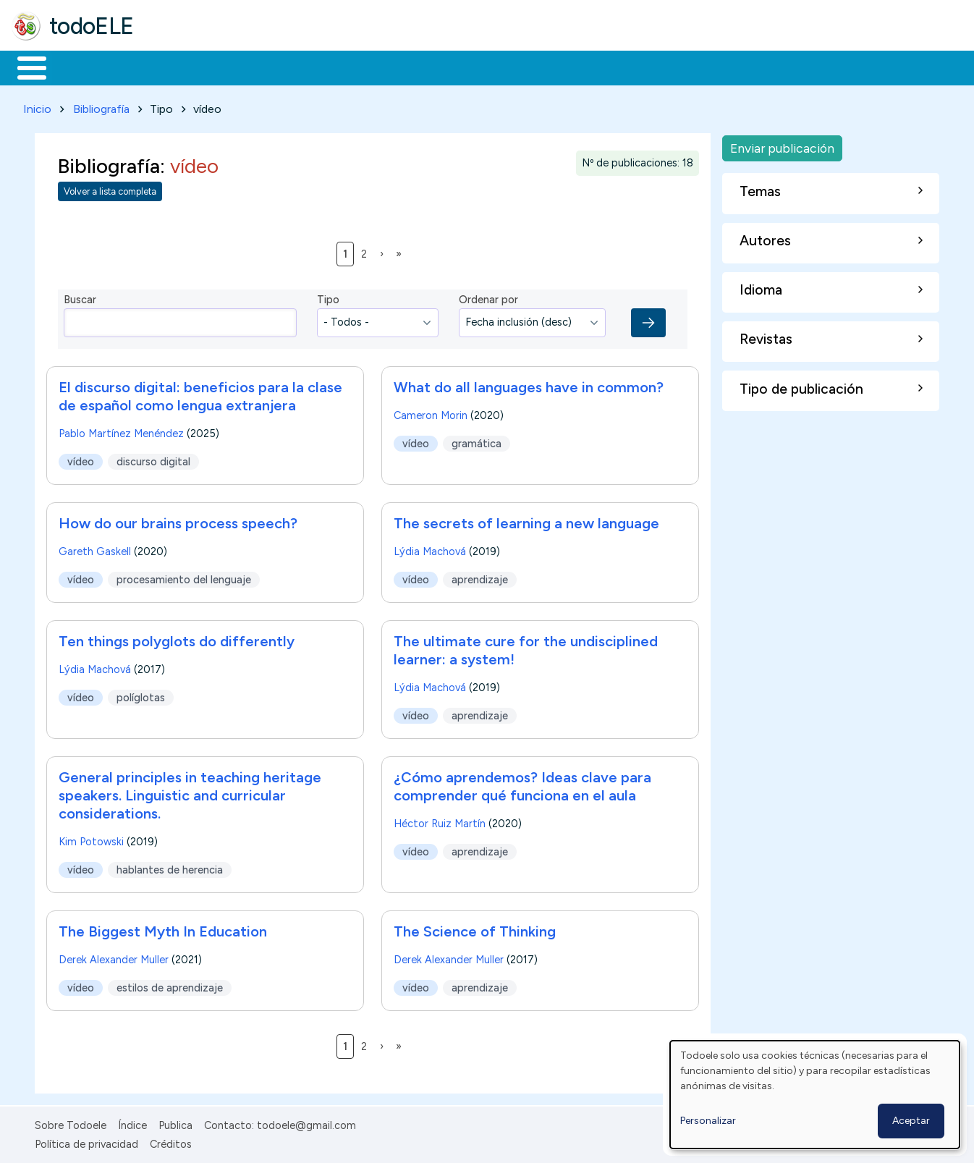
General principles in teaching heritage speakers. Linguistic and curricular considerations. (190, 792)
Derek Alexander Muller (114, 956)
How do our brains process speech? (178, 520)
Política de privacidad (86, 1141)
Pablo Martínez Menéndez (121, 430)
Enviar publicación (782, 145)
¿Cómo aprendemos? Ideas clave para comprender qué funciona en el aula (522, 783)
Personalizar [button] (708, 1121)
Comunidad (529, 66)
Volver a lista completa (110, 189)
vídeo (80, 458)
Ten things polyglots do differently (177, 638)
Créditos (171, 1141)
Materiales (81, 66)
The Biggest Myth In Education (163, 928)
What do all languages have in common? (529, 384)
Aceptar (911, 1121)
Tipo (328, 297)
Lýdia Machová (430, 548)
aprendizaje (480, 576)
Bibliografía (101, 106)
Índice (132, 1122)
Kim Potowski (91, 838)
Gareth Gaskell (95, 548)
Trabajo (261, 66)
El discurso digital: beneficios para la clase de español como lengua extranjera (200, 393)
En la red (341, 66)
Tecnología (433, 66)
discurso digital (153, 458)
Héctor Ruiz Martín (440, 820)
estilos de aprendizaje (170, 984)
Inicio (24, 66)
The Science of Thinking (475, 928)
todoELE (91, 26)
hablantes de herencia (170, 867)
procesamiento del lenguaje (184, 576)
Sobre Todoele (70, 1122)
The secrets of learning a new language (526, 520)
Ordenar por (488, 297)
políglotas (141, 694)
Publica (175, 1122)
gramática (476, 440)
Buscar (594, 66)
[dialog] (815, 1095)
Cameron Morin (430, 412)
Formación (174, 66)
